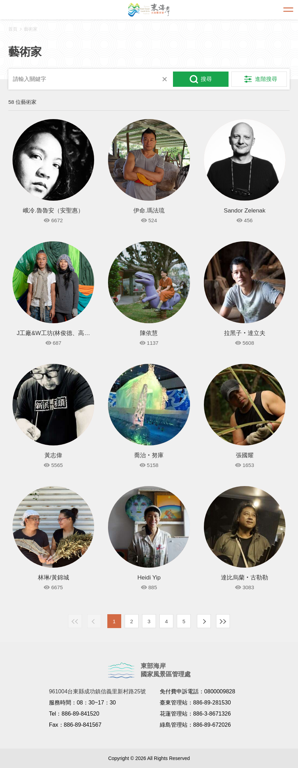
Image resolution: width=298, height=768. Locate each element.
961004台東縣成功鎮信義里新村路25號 (97, 691)
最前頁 (75, 621)
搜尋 (206, 79)
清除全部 (164, 79)
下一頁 (204, 621)
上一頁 (94, 621)
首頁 (12, 29)
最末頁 (223, 621)
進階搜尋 (266, 79)
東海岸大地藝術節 (149, 10)
